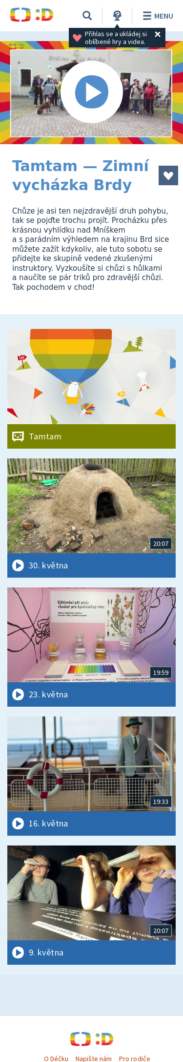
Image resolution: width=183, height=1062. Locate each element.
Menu (156, 15)
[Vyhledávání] (87, 15)
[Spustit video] (91, 92)
